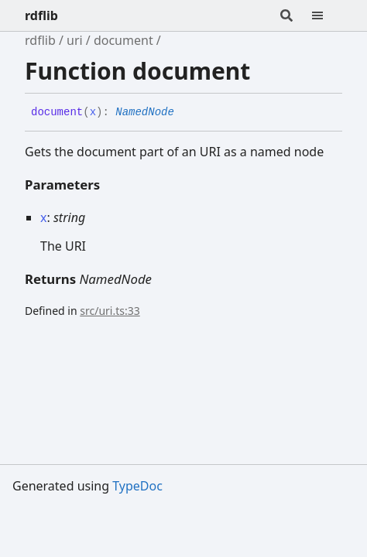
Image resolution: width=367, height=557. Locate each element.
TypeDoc (137, 485)
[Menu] (326, 15)
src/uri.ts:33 (109, 310)
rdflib (41, 15)
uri (75, 40)
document (123, 40)
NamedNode (144, 112)
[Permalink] (185, 113)
